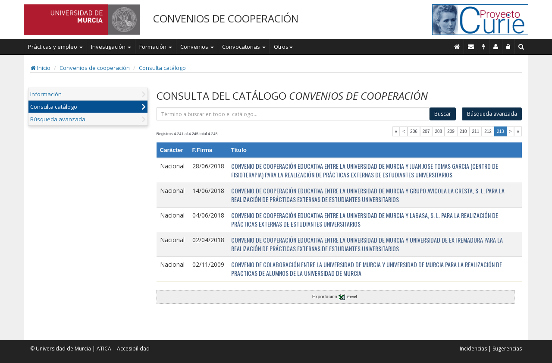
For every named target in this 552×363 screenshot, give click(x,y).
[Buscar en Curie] (521, 46)
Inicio (40, 68)
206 (413, 131)
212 (488, 131)
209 (451, 131)
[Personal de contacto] (495, 46)
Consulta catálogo (162, 68)
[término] (293, 113)
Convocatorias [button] (244, 47)
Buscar (442, 113)
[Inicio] (457, 46)
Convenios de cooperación (95, 68)
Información (46, 94)
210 (463, 131)
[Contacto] (471, 46)
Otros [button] (283, 47)
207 (426, 131)
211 (476, 131)
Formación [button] (155, 47)
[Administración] (508, 46)
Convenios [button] (197, 47)
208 (438, 131)
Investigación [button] (111, 47)
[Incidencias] (483, 46)
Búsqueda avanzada (57, 119)
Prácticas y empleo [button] (55, 47)
